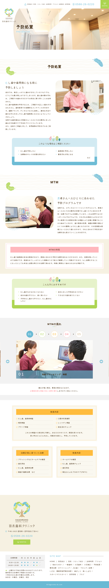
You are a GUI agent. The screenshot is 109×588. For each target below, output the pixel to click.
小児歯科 (78, 565)
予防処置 (97, 565)
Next (101, 361)
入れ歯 (75, 568)
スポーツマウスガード (58, 574)
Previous (7, 361)
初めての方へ (58, 565)
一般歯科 (68, 565)
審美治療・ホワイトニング (60, 568)
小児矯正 (87, 565)
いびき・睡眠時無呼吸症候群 (61, 571)
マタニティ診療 (86, 568)
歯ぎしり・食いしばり (82, 571)
